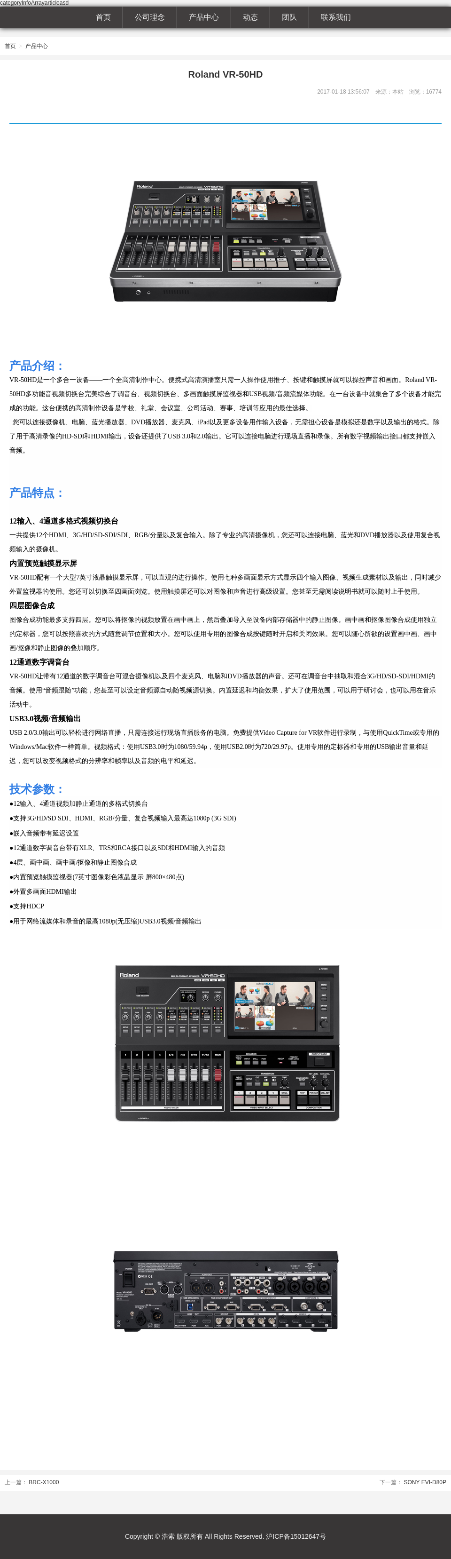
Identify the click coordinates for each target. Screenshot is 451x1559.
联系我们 (336, 17)
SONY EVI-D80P (425, 1482)
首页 (103, 17)
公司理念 (150, 17)
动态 (250, 17)
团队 (289, 17)
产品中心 (204, 17)
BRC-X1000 (44, 1482)
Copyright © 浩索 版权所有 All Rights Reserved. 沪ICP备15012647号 (225, 1536)
